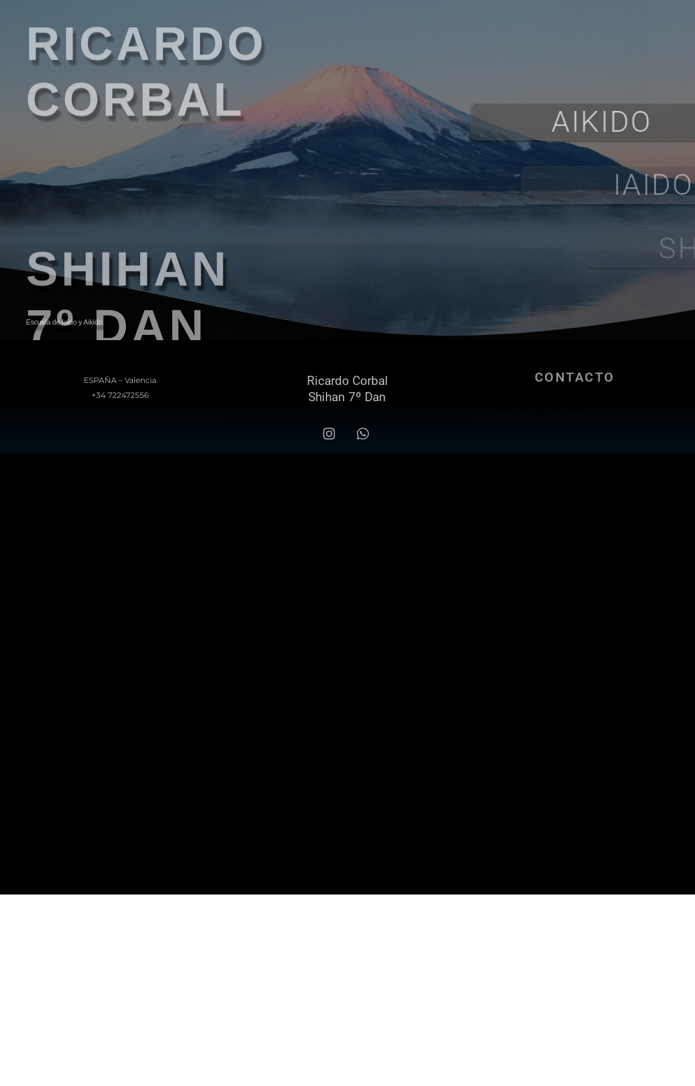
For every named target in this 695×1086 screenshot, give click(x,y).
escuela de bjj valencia (533, 407)
